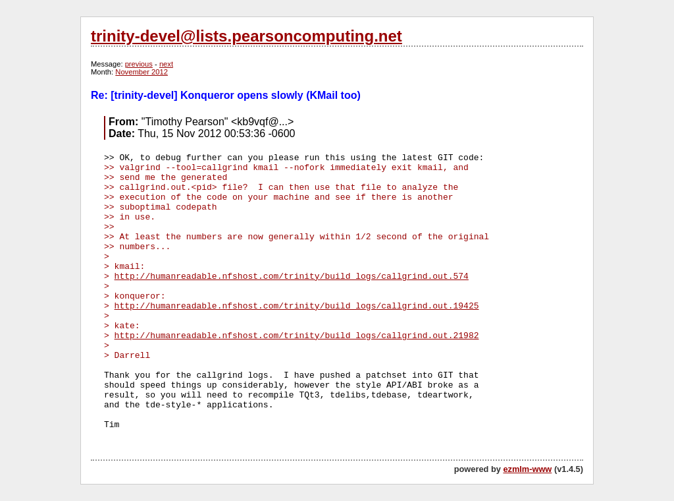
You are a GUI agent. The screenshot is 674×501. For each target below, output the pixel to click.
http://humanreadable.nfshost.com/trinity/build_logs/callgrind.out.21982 (297, 336)
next (166, 64)
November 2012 (141, 72)
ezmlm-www (527, 469)
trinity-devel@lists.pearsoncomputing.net (246, 36)
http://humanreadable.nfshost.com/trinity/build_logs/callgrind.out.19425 (297, 306)
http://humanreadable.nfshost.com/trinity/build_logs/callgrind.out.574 (292, 276)
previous (139, 64)
